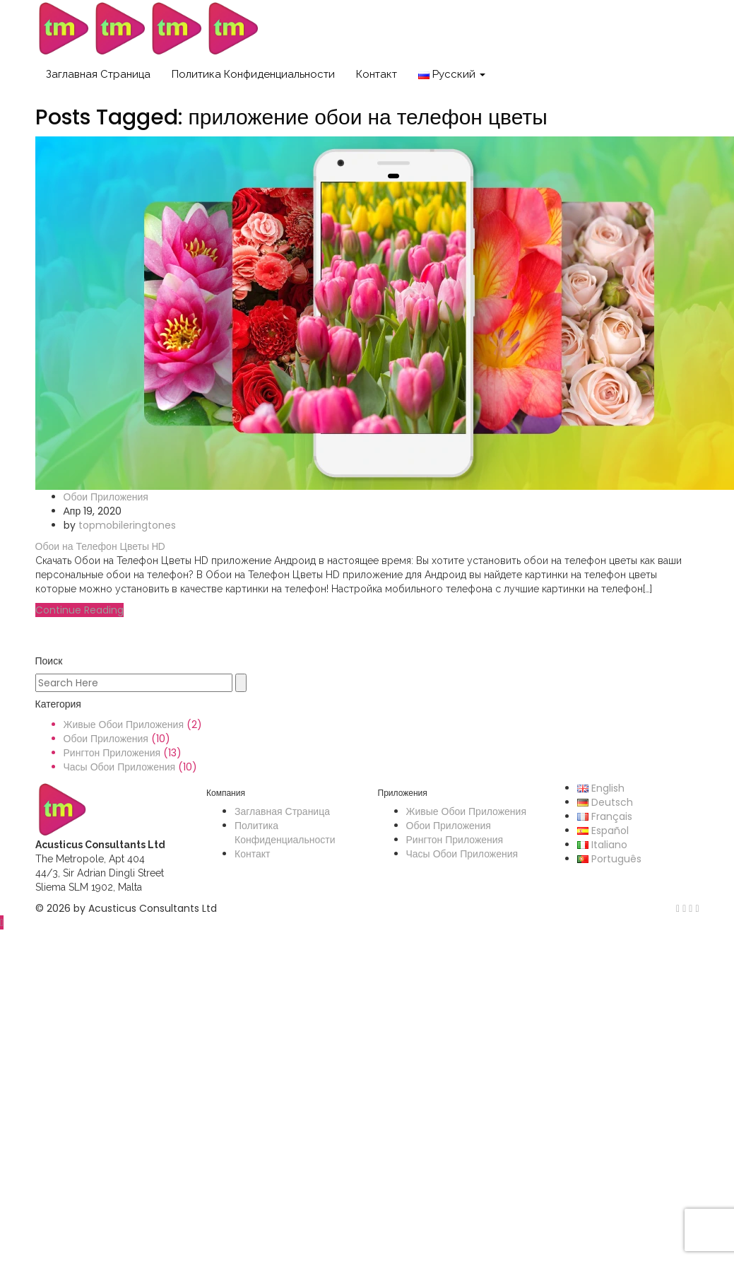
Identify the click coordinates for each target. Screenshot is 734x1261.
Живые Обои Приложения (124, 724)
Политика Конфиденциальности (253, 74)
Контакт (376, 74)
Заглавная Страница (98, 74)
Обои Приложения (106, 497)
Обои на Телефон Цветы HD (100, 546)
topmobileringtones (127, 525)
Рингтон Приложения (112, 753)
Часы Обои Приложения (120, 767)
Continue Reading (79, 610)
